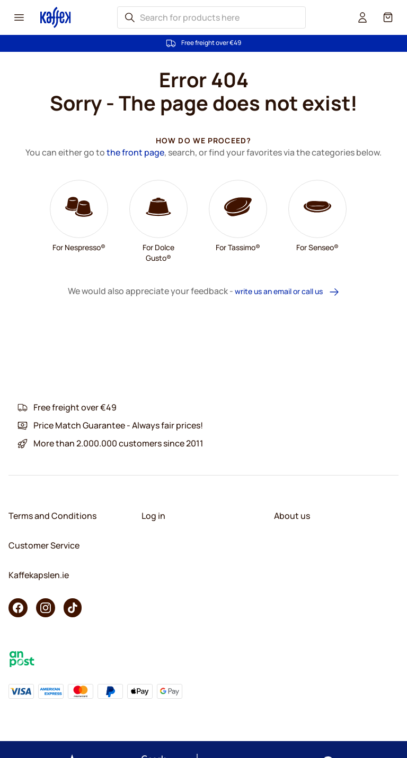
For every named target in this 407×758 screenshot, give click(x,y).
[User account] (362, 17)
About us (292, 516)
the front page (135, 152)
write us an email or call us (287, 291)
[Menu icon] (19, 17)
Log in (153, 516)
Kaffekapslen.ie (38, 575)
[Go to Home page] (55, 17)
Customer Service (43, 545)
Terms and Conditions (52, 516)
